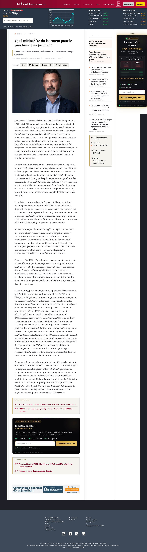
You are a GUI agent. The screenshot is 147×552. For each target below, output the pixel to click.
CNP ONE (96, 153)
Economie (66, 4)
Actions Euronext (50, 530)
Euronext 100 (49, 528)
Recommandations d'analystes (54, 522)
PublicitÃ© (72, 520)
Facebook (46, 65)
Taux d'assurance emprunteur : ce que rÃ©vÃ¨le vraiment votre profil (99, 56)
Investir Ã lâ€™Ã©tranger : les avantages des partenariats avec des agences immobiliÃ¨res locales (101, 124)
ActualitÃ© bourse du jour (53, 520)
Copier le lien (61, 65)
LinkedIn (33, 65)
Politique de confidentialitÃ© (95, 526)
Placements (88, 4)
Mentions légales (91, 520)
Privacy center (90, 522)
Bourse (76, 4)
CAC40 (47, 524)
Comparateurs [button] (109, 4)
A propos (89, 524)
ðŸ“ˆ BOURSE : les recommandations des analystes (97, 43)
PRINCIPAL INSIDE (100, 145)
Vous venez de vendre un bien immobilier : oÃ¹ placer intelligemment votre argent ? (101, 94)
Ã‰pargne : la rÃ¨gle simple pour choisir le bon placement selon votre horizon (101, 109)
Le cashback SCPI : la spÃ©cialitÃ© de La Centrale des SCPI (99, 81)
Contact (88, 518)
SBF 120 (47, 526)
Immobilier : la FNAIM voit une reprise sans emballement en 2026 (101, 69)
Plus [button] (97, 4)
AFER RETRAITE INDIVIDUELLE (99, 162)
